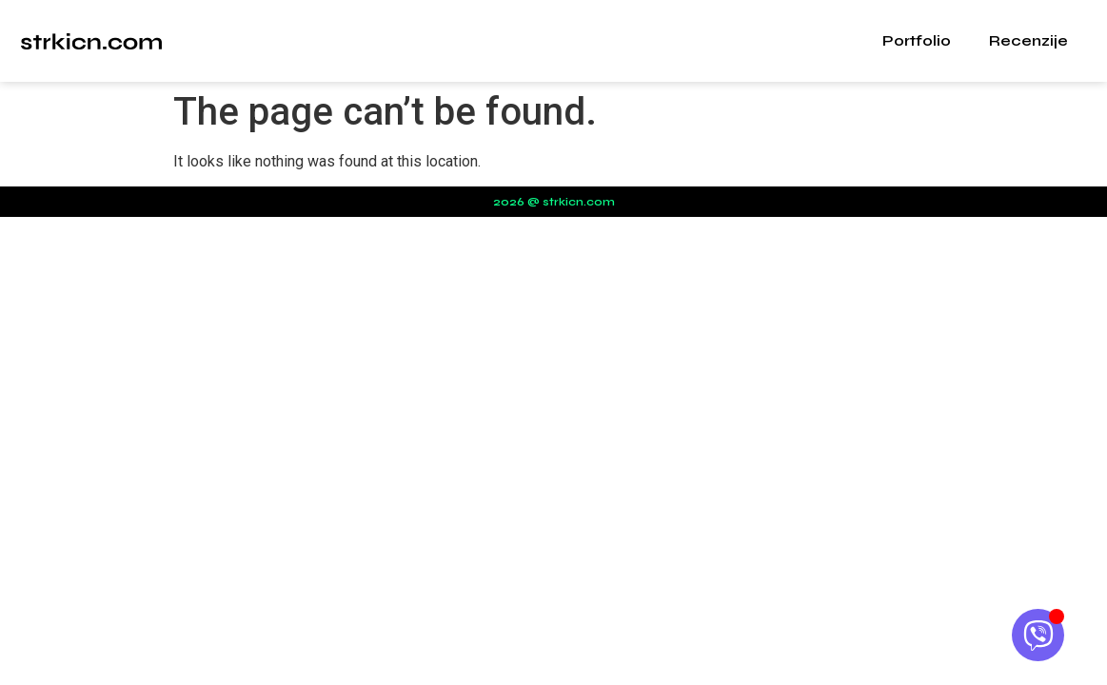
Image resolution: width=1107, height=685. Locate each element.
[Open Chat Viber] (1038, 635)
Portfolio (916, 40)
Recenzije (1028, 40)
